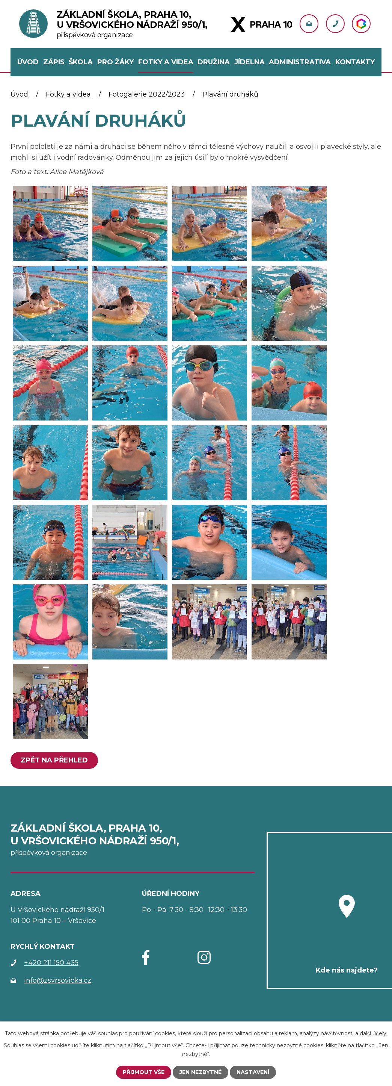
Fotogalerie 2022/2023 (147, 94)
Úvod (19, 94)
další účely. (373, 1033)
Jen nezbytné (200, 1072)
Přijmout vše (143, 1072)
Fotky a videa (68, 94)
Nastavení (253, 1072)
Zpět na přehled (54, 760)
